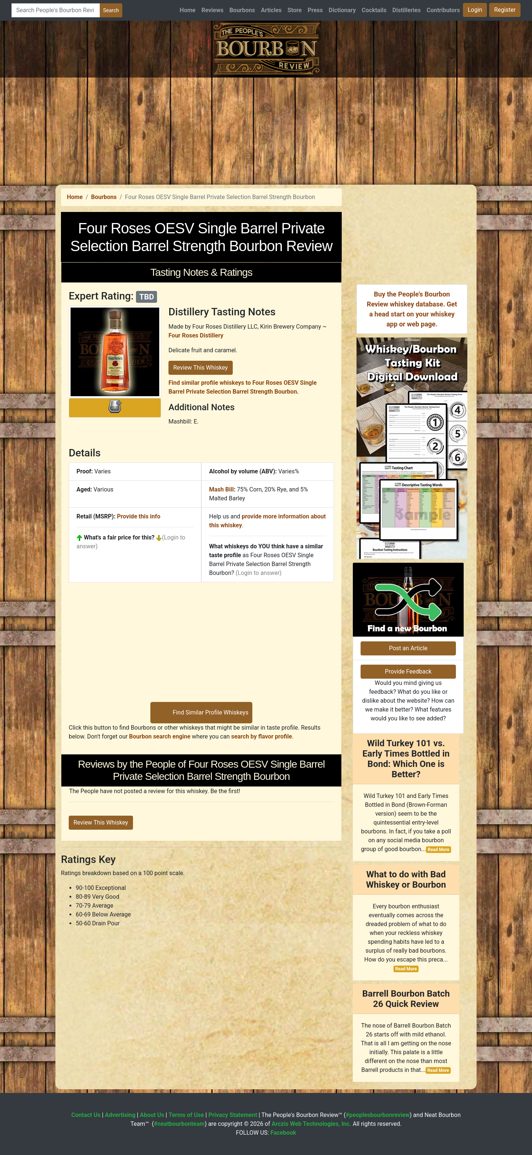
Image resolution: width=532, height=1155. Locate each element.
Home (187, 10)
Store (294, 10)
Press (315, 10)
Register (505, 9)
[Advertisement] (266, 129)
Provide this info (138, 516)
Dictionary (342, 10)
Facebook (283, 1132)
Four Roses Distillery (195, 335)
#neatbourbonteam (179, 1123)
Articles (271, 10)
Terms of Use (186, 1114)
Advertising (120, 1114)
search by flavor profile (261, 736)
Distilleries (406, 10)
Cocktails (374, 10)
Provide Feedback (408, 671)
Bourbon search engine (159, 736)
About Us (152, 1114)
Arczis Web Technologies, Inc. (311, 1123)
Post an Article (408, 648)
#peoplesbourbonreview (378, 1114)
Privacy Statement (232, 1114)
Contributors (443, 10)
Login (475, 9)
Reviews (212, 10)
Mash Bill (221, 489)
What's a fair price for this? (119, 537)
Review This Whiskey (200, 367)
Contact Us (85, 1114)
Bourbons (242, 10)
